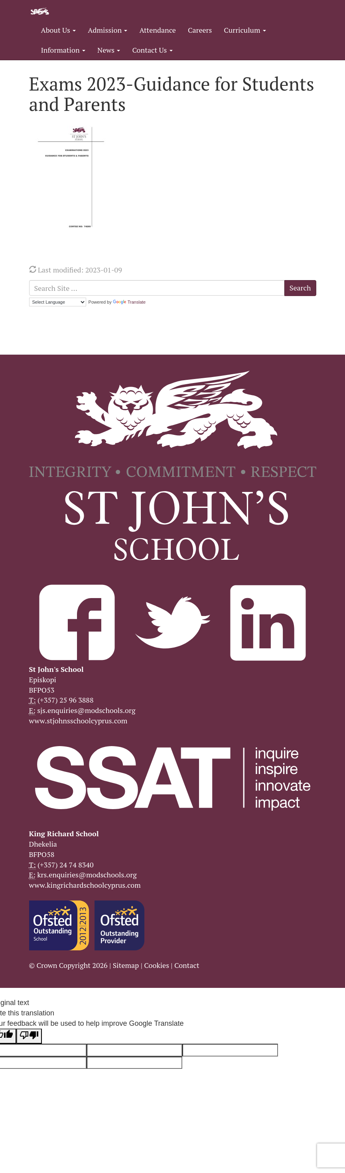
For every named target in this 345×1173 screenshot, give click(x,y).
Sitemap (126, 965)
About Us (58, 30)
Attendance (157, 30)
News (108, 50)
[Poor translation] (29, 1036)
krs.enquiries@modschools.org (86, 874)
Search (300, 287)
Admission (107, 30)
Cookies (156, 965)
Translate (129, 302)
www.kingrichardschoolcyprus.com (85, 885)
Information (63, 50)
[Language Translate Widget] (57, 302)
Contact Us (152, 50)
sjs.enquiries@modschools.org (86, 710)
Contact (186, 965)
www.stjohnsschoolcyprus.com (78, 720)
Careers (200, 30)
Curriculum (245, 30)
